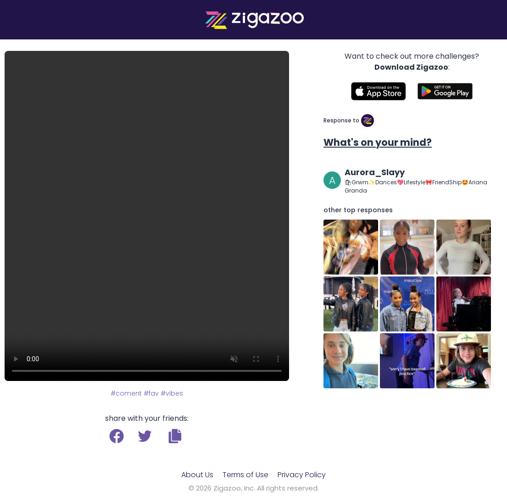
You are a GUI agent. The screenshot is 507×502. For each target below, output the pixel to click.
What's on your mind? (377, 142)
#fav (151, 393)
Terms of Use (245, 474)
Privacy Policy (302, 474)
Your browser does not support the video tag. (147, 216)
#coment (126, 393)
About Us (197, 474)
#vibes (172, 393)
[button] (175, 436)
